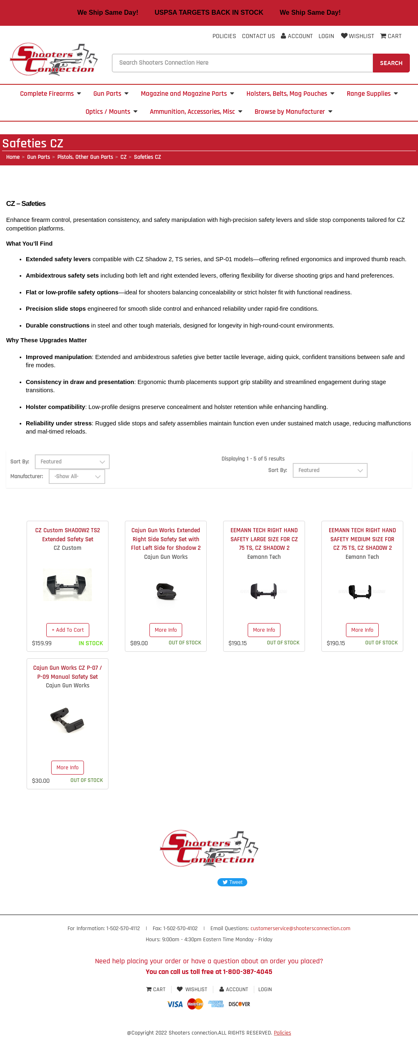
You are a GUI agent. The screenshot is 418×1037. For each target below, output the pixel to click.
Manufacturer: (26, 476)
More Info (166, 630)
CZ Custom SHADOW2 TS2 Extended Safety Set (67, 534)
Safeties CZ (147, 157)
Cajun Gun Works (166, 557)
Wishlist (357, 36)
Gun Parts (111, 93)
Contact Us (258, 36)
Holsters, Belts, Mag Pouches (290, 93)
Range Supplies (372, 93)
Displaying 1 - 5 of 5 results (253, 459)
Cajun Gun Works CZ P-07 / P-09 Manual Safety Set (67, 672)
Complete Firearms (50, 93)
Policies (224, 36)
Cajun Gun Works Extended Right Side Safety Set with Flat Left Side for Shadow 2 (166, 539)
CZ (123, 157)
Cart (156, 989)
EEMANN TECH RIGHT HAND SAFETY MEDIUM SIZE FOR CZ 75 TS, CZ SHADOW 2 (362, 539)
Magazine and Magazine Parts (187, 93)
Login (326, 36)
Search (391, 63)
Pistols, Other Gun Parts (85, 157)
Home (13, 157)
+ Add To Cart (68, 630)
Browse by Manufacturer (293, 111)
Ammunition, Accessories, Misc (196, 111)
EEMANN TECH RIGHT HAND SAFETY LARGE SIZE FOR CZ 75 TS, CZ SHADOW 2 (264, 539)
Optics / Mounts (112, 111)
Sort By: (19, 461)
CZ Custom (67, 548)
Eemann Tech (264, 557)
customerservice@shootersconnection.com (300, 928)
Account (297, 36)
